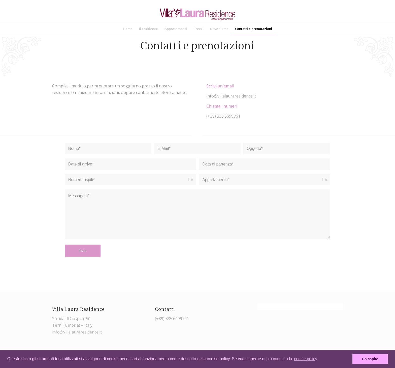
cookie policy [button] (305, 359)
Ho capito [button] (370, 359)
